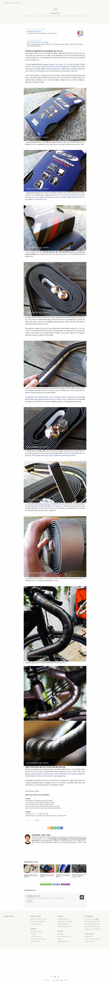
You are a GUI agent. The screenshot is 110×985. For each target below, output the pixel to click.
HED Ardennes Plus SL (89, 941)
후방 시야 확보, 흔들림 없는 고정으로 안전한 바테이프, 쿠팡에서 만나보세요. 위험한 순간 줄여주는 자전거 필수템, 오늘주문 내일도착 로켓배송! (55, 45)
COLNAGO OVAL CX (36, 936)
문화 (40, 2)
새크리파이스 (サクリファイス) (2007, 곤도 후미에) (36, 813)
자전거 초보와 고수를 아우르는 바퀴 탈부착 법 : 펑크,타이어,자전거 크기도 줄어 (42, 806)
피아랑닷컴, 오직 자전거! (33, 896)
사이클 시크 (60, 939)
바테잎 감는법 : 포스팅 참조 (74, 330)
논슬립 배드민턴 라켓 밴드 (34, 31)
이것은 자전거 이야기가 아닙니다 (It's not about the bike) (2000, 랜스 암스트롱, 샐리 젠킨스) (46, 815)
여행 (44, 2)
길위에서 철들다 (61, 934)
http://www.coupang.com (33, 40)
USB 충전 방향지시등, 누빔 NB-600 (92, 924)
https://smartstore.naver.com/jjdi (34, 29)
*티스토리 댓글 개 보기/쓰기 (30, 890)
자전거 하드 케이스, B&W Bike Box (92, 926)
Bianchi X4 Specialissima (36, 931)
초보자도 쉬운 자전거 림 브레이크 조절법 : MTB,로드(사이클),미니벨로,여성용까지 (43, 808)
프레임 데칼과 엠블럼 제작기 (64, 924)
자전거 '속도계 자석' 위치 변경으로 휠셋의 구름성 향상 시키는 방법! (40, 802)
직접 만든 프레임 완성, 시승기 (64, 919)
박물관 (24, 2)
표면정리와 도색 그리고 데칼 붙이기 (65, 921)
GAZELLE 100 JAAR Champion (38, 939)
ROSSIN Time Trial (35, 941)
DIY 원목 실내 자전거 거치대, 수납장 (92, 939)
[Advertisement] (55, 853)
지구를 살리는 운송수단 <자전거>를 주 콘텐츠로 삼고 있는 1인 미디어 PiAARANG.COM (45, 898)
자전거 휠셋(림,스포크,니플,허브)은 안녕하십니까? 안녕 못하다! (39, 800)
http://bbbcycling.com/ (30, 791)
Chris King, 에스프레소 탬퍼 (90, 919)
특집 (30, 2)
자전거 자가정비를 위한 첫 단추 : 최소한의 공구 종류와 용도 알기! (39, 804)
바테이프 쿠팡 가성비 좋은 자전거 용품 (37, 42)
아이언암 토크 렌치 (88, 936)
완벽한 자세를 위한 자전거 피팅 (64, 936)
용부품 (34, 2)
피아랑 (50, 19)
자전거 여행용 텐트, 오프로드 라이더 (92, 921)
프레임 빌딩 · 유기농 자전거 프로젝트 (39, 919)
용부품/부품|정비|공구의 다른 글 (31, 862)
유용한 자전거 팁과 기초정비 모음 (38, 921)
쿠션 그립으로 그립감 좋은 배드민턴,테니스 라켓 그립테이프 (42, 33)
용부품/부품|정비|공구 (55, 13)
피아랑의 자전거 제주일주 (36, 924)
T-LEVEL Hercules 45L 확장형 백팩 (92, 929)
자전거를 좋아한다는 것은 (63, 941)
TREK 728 (33, 934)
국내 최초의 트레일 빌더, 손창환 (64, 926)
